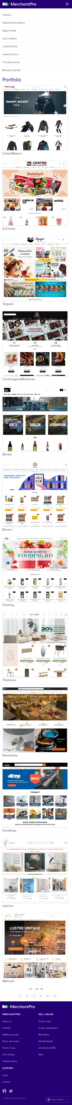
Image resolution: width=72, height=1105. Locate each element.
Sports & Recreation (13, 22)
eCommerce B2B (46, 1048)
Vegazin (8, 304)
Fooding (8, 605)
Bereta (7, 454)
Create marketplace (48, 1028)
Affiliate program (10, 1034)
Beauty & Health (11, 70)
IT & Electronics (11, 62)
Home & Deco (10, 54)
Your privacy (8, 1054)
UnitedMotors (12, 153)
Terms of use (8, 1048)
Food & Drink (9, 46)
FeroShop (9, 831)
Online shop (44, 1021)
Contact (6, 1081)
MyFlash (8, 981)
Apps (41, 1054)
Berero (7, 530)
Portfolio (6, 1028)
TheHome (9, 680)
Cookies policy (9, 1061)
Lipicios (7, 906)
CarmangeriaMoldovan (18, 379)
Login (5, 1075)
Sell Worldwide (45, 1041)
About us (7, 1021)
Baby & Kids (9, 30)
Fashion (6, 14)
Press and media (10, 1041)
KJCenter (9, 229)
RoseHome (10, 755)
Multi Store (43, 1034)
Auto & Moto (9, 38)
